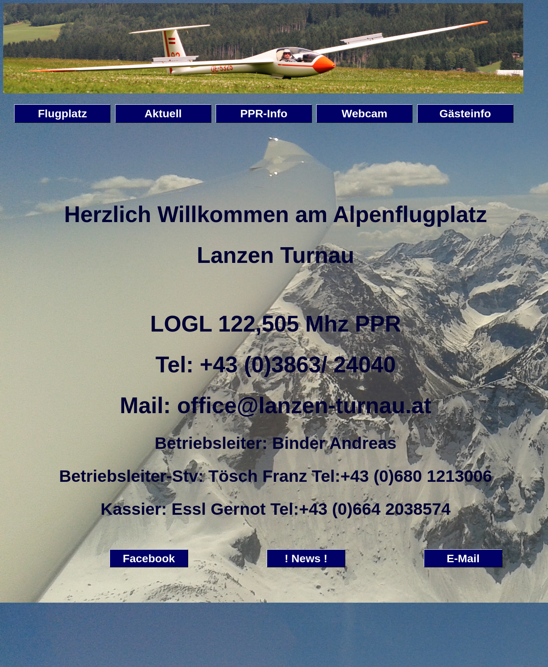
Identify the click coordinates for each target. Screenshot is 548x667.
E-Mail (463, 558)
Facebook (149, 558)
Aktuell (163, 113)
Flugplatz (62, 113)
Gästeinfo (465, 113)
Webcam (365, 113)
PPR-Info (263, 113)
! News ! (305, 558)
